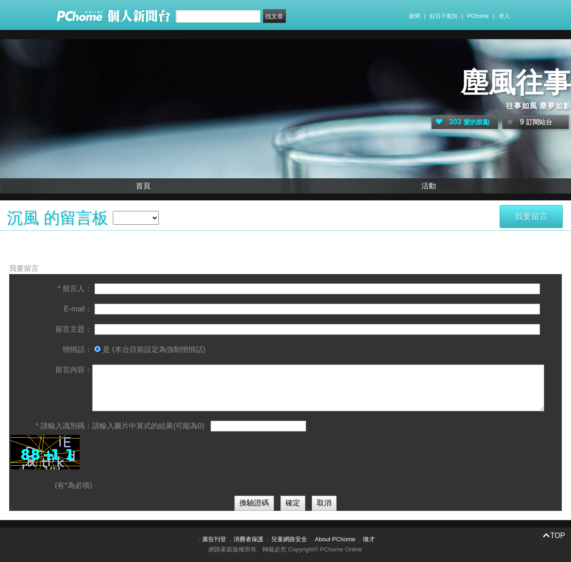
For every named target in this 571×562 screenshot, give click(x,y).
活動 (428, 186)
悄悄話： (77, 349)
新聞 (414, 16)
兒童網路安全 (289, 539)
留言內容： (73, 370)
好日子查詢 (443, 16)
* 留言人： (75, 289)
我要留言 (531, 216)
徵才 (369, 539)
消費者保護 (248, 539)
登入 (504, 16)
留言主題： (73, 329)
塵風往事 (515, 82)
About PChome (335, 539)
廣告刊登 (214, 539)
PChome (478, 16)
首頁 (143, 186)
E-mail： (78, 309)
